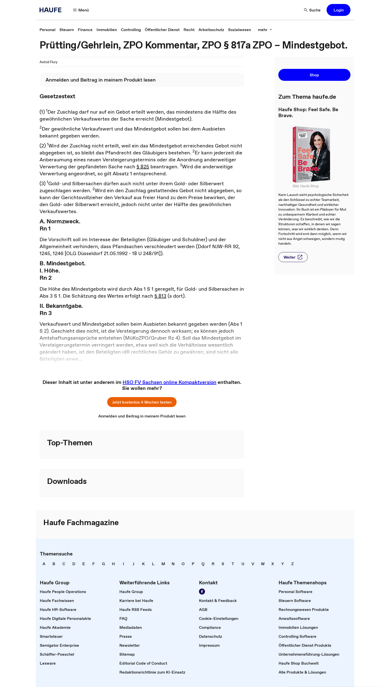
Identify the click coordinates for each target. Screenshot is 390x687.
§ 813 (160, 295)
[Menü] (81, 9)
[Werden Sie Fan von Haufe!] (202, 592)
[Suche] (312, 9)
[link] (47, 29)
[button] (338, 10)
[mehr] (265, 29)
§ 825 (143, 166)
